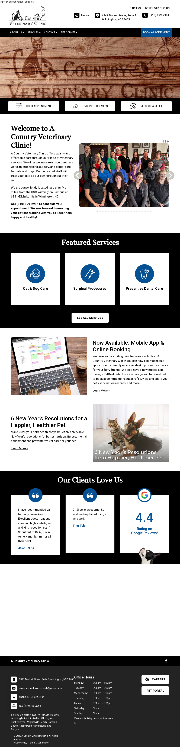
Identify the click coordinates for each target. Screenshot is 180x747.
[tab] (97, 211)
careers (155, 679)
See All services (90, 317)
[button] (164, 141)
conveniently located (34, 187)
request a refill (146, 106)
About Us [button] (17, 32)
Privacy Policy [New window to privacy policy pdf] (20, 742)
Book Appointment (156, 32)
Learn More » (101, 390)
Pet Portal (155, 690)
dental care (63, 167)
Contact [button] (50, 32)
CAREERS (135, 8)
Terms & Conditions (39, 742)
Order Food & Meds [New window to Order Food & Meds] (90, 106)
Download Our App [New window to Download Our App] (157, 8)
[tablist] (124, 211)
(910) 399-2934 (27, 204)
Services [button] (34, 32)
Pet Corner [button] (69, 32)
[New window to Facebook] (166, 661)
